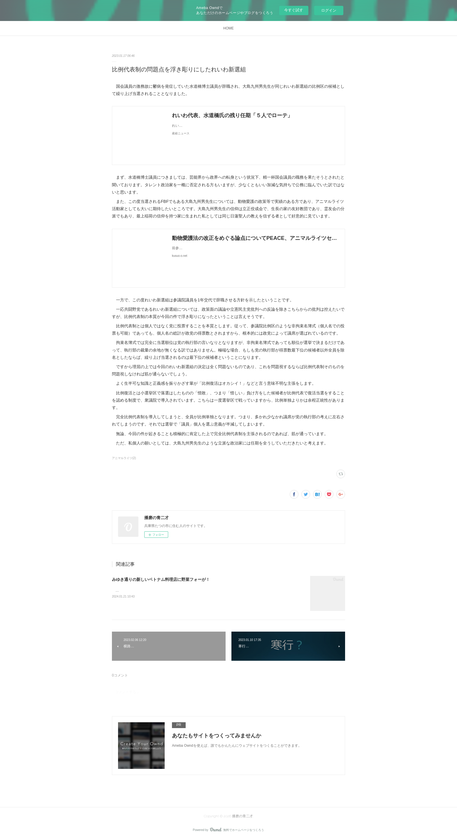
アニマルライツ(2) (124, 458)
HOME (228, 28)
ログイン (328, 10)
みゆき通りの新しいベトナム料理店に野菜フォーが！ (161, 579)
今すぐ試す (293, 10)
